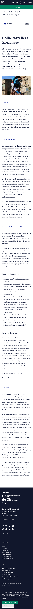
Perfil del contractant (8, 572)
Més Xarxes (5, 533)
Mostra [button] (27, 23)
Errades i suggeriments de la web (11, 583)
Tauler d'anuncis (6, 552)
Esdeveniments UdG (7, 558)
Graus (3, 546)
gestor (26, 595)
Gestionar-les (8, 606)
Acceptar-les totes (10, 602)
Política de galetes (7, 578)
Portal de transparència (8, 568)
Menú (29, 2)
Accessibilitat (6, 574)
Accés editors (6, 585)
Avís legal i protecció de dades (10, 576)
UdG (3, 12)
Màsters (4, 548)
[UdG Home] (2, 2)
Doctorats (5, 550)
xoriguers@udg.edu (8, 197)
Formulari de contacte (8, 519)
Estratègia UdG (6, 556)
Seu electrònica (6, 570)
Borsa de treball (6, 554)
